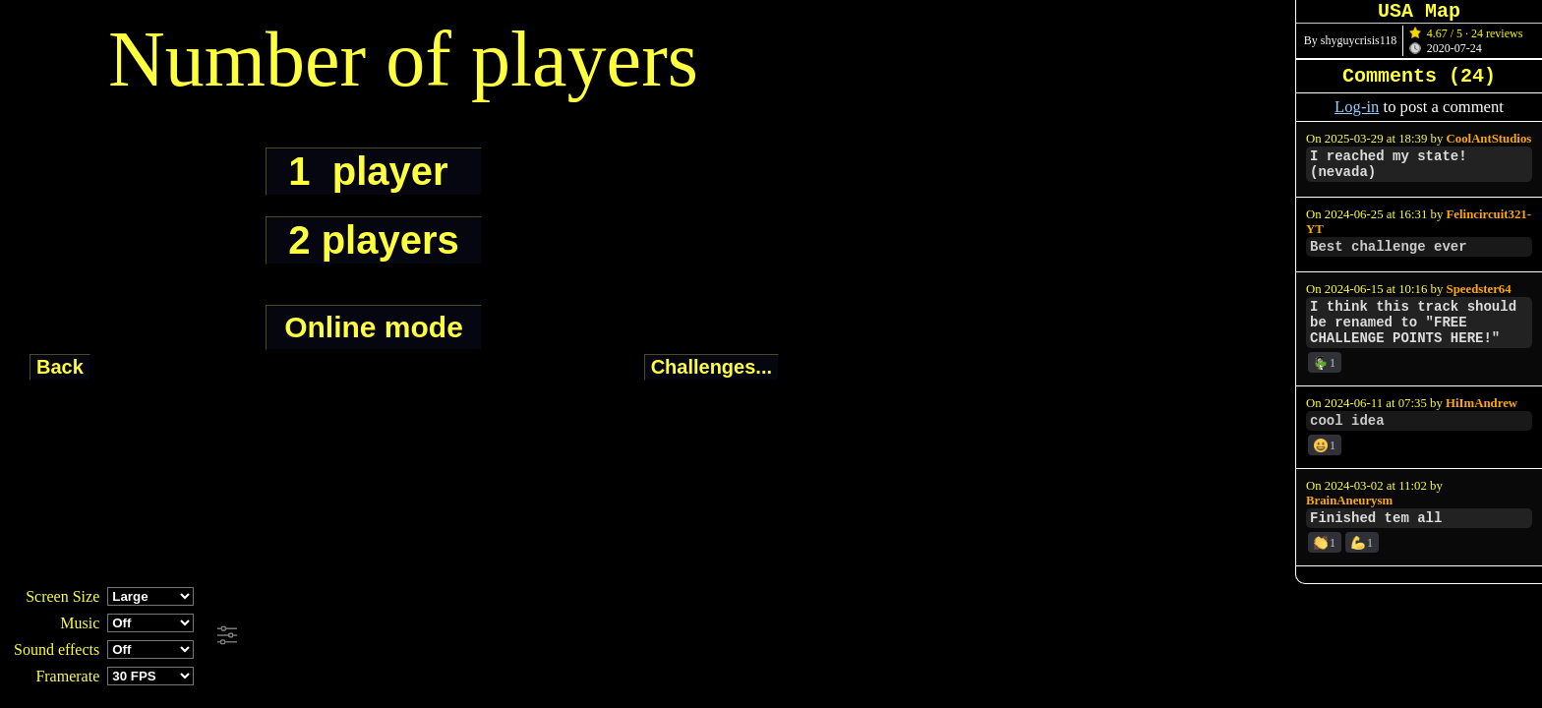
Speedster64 (1479, 289)
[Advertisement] (535, 636)
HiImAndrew (1481, 403)
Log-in (1356, 106)
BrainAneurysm (1349, 500)
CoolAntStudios (1489, 139)
